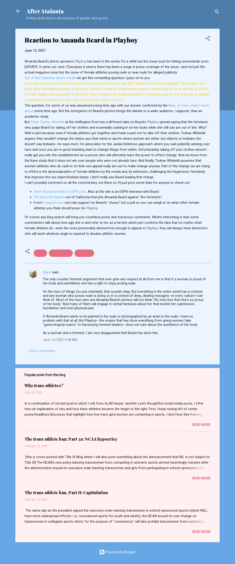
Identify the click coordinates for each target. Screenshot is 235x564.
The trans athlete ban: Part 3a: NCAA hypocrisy (71, 439)
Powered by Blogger (117, 552)
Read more (201, 425)
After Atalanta (45, 11)
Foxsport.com (54, 203)
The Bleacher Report (49, 197)
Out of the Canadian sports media (51, 78)
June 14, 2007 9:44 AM (60, 340)
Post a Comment (42, 351)
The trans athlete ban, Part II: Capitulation (66, 492)
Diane (47, 272)
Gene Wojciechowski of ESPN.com (60, 192)
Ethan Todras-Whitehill (48, 122)
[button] (207, 39)
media (40, 253)
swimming (84, 253)
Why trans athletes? (44, 385)
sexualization (61, 253)
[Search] (217, 13)
